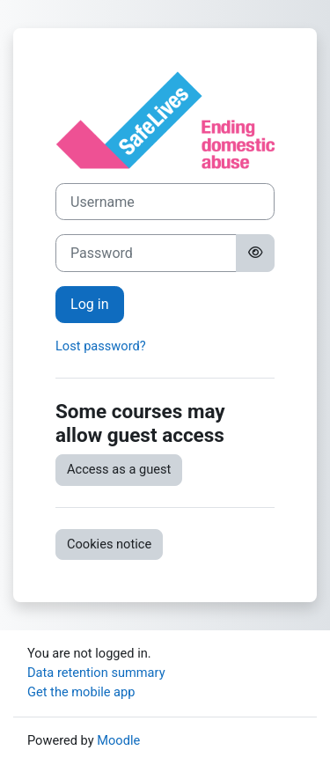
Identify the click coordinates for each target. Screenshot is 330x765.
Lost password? (100, 346)
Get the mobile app (81, 692)
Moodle (118, 740)
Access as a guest (119, 469)
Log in (89, 304)
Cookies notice (109, 544)
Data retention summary (96, 672)
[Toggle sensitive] (255, 252)
